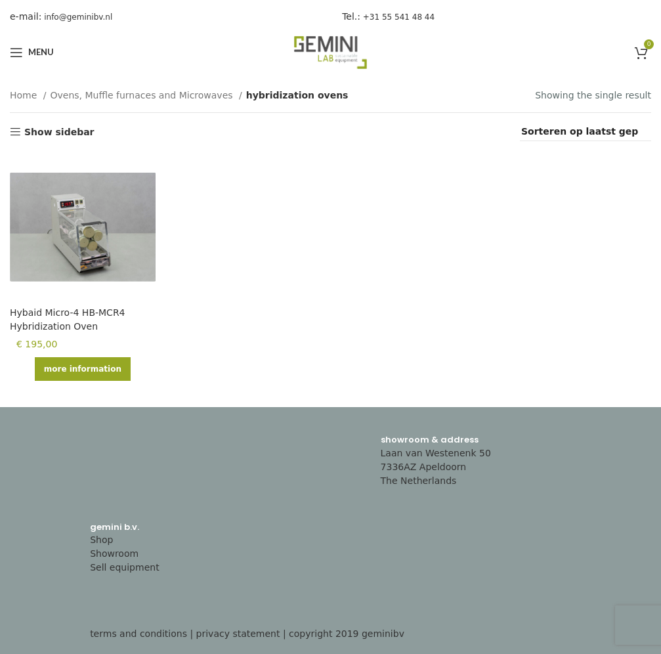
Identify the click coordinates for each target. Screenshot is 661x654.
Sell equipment (125, 567)
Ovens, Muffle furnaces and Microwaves (143, 95)
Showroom (114, 553)
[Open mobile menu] (31, 52)
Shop (101, 539)
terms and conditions (138, 633)
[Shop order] (585, 132)
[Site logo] (331, 52)
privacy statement (238, 633)
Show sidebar (59, 132)
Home (25, 95)
